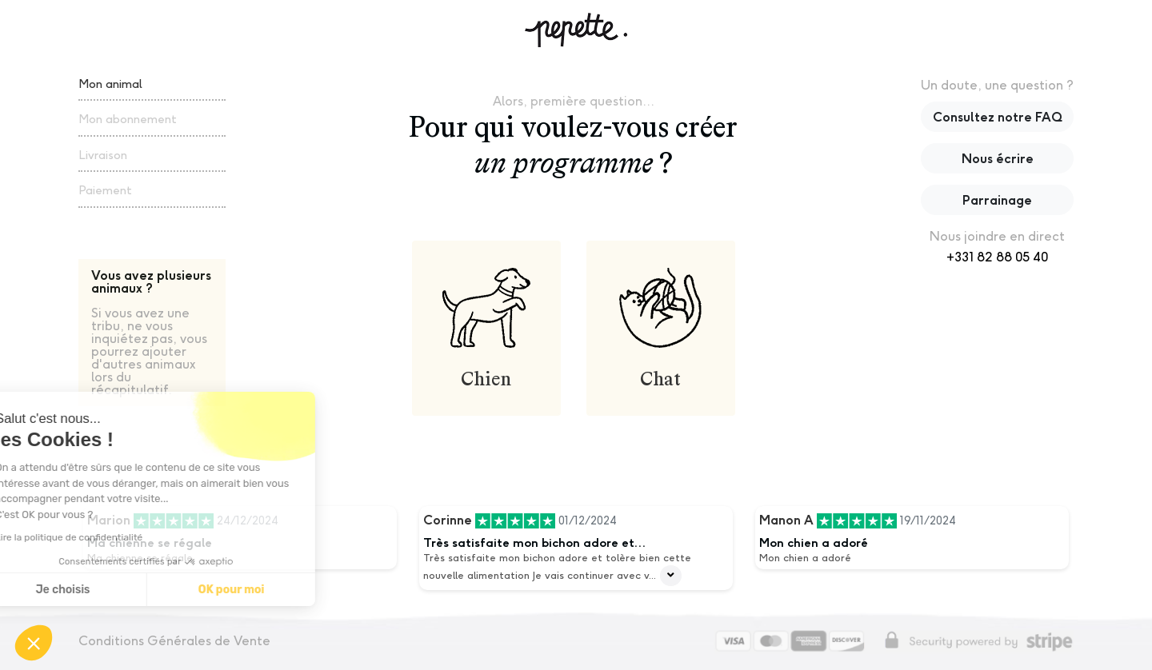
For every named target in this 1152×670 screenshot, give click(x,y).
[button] (33, 643)
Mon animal (110, 83)
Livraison (102, 154)
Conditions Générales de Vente (174, 640)
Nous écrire (998, 158)
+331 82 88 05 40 (997, 257)
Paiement (105, 189)
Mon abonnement (127, 118)
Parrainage (997, 200)
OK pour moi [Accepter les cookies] (119, 589)
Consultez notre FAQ (997, 117)
